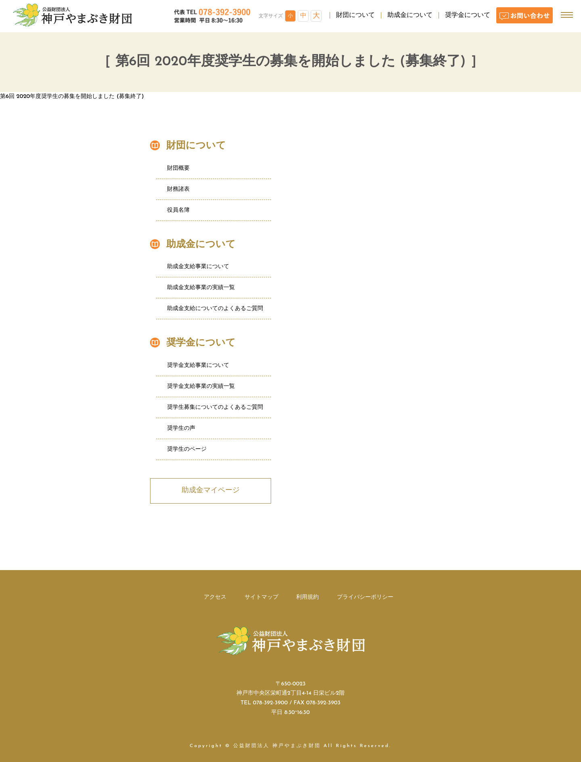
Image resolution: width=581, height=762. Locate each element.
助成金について (410, 15)
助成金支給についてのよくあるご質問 (215, 309)
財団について (355, 15)
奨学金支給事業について (198, 365)
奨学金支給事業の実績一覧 (201, 386)
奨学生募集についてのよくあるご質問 (215, 407)
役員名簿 (178, 210)
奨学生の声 (181, 428)
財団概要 (178, 168)
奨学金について (467, 15)
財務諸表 (178, 189)
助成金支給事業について (198, 267)
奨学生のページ (187, 449)
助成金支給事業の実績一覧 (201, 288)
